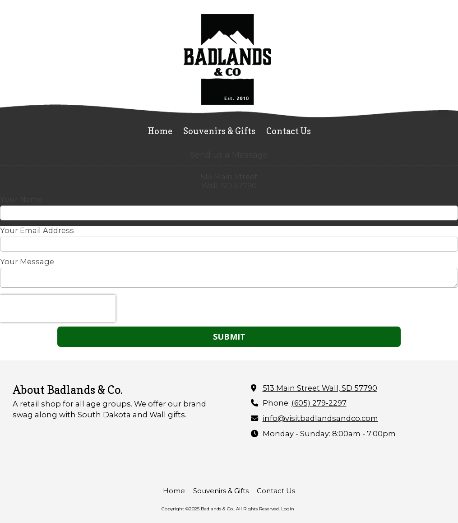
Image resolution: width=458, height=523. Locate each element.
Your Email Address (37, 230)
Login (287, 509)
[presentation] (58, 308)
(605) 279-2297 (319, 402)
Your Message (27, 261)
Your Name (21, 199)
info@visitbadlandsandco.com (320, 418)
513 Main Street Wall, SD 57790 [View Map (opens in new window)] (320, 387)
